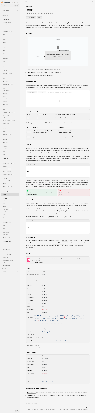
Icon (4, 214)
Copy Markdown (30, 17)
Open (39, 17)
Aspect (4, 36)
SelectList (5, 148)
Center (4, 42)
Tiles (4, 66)
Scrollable (5, 58)
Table (4, 151)
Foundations (10, 13)
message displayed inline (52, 184)
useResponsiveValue (8, 260)
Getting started (10, 10)
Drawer (7, 186)
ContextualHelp (6, 180)
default (32, 92)
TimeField (5, 142)
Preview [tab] (29, 164)
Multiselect (9, 112)
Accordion (5, 160)
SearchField (6, 123)
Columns (5, 45)
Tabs (7, 171)
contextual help (83, 182)
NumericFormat (6, 237)
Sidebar (7, 169)
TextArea (5, 137)
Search (10, 6)
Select (4, 126)
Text (4, 228)
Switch (4, 131)
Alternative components (36, 389)
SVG (4, 225)
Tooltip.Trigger (31, 352)
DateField (5, 101)
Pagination (5, 166)
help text (30, 184)
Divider (4, 206)
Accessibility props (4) (32, 345)
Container (5, 47)
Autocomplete (6, 90)
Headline (5, 211)
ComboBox (5, 98)
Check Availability (32, 228)
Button (4, 76)
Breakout (5, 39)
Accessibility (30, 237)
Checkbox (5, 96)
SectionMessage (7, 222)
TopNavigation (8, 174)
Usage (28, 144)
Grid (4, 50)
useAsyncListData (7, 254)
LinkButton (5, 81)
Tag (4, 154)
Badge (4, 201)
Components (10, 15)
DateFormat (5, 234)
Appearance (31, 81)
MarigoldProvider (7, 22)
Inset (4, 56)
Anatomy (30, 33)
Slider (4, 128)
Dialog (4, 183)
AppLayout (7, 31)
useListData (5, 257)
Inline (4, 53)
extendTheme (6, 249)
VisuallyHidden (6, 265)
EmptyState (7, 209)
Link (4, 78)
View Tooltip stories (37, 262)
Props (28, 253)
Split (4, 61)
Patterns (10, 268)
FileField (5, 107)
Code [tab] (33, 164)
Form (4, 109)
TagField (7, 134)
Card (4, 203)
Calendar (5, 93)
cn (3, 244)
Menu (4, 189)
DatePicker (5, 104)
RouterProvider (6, 25)
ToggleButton (8, 84)
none (42, 92)
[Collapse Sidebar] (18, 2)
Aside (4, 34)
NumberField (6, 115)
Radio (4, 117)
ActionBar (7, 73)
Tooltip (4, 194)
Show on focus (31, 200)
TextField (5, 139)
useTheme (5, 263)
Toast (6, 191)
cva (3, 246)
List (3, 217)
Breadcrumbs (9, 163)
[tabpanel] (58, 171)
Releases (10, 271)
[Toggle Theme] (17, 411)
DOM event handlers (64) (33, 348)
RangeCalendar (9, 120)
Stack (4, 64)
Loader (4, 220)
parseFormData (6, 252)
